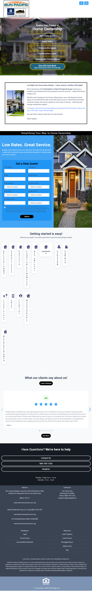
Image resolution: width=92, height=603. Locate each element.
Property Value (33, 183)
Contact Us (46, 458)
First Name (8, 167)
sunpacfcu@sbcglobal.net (67, 498)
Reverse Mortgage (47, 48)
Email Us (46, 469)
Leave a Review (46, 383)
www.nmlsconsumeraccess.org (25, 514)
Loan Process (67, 538)
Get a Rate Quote (47, 36)
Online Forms (67, 546)
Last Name (32, 167)
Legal (25, 534)
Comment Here (9, 199)
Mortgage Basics (67, 542)
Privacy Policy (20, 208)
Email (6, 175)
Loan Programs (67, 534)
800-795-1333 (46, 463)
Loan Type (8, 191)
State (30, 199)
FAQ (67, 550)
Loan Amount (9, 183)
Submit (26, 216)
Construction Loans (47, 53)
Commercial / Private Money (47, 59)
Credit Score (33, 191)
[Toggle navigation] (86, 3)
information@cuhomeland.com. (60, 559)
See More (46, 436)
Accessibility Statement (25, 542)
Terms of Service (10, 208)
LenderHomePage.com (52, 588)
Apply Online (47, 41)
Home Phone (33, 175)
